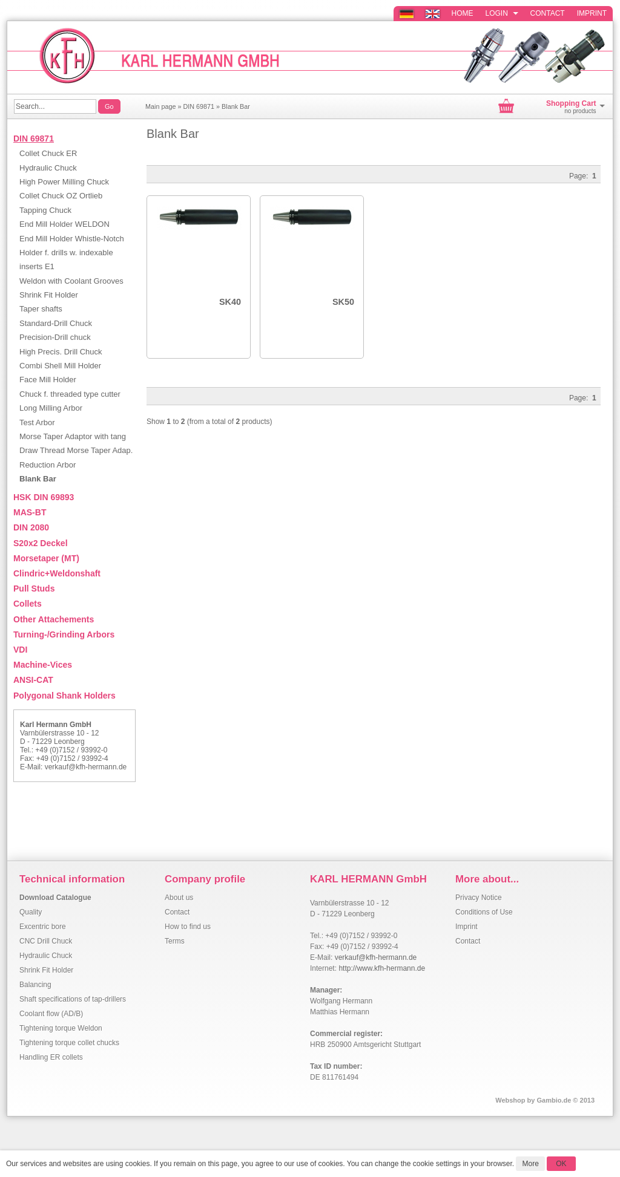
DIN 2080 (31, 527)
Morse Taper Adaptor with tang (72, 436)
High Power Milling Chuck (64, 181)
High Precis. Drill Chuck (60, 351)
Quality (30, 912)
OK (561, 1163)
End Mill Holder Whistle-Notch (71, 238)
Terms (175, 941)
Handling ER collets (51, 1057)
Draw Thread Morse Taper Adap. (76, 450)
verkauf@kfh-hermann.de (86, 767)
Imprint (592, 13)
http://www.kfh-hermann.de (381, 968)
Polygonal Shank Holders (64, 695)
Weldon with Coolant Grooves (71, 280)
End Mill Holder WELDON (64, 224)
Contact (547, 13)
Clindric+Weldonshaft (57, 573)
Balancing (35, 984)
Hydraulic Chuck (48, 167)
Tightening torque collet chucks (69, 1042)
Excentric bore (42, 926)
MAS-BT (29, 512)
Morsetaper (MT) (46, 558)
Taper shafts (40, 308)
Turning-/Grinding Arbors (63, 634)
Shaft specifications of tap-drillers (72, 999)
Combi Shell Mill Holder (60, 365)
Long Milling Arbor (50, 407)
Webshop (510, 1100)
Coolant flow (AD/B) (51, 1013)
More (530, 1163)
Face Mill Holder (47, 379)
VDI (20, 649)
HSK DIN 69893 (43, 497)
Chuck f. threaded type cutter (69, 394)
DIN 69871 (198, 106)
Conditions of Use (484, 912)
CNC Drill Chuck (45, 941)
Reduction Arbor (47, 464)
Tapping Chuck (45, 210)
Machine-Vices (42, 665)
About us (179, 897)
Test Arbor (37, 422)
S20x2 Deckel (40, 543)
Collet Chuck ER (48, 153)
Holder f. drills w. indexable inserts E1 (66, 259)
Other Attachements (53, 619)
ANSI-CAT (33, 680)
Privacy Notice (478, 897)
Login (502, 13)
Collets (27, 603)
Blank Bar (236, 106)
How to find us (188, 926)
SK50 (343, 302)
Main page (160, 106)
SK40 (230, 302)
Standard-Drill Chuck (55, 323)
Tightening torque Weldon (60, 1028)
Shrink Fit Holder (48, 294)
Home (462, 13)
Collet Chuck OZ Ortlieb (60, 195)
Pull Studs (33, 588)
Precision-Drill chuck (55, 337)
